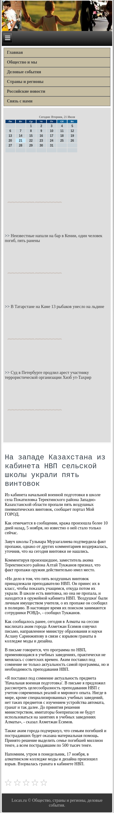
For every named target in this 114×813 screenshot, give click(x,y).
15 (31, 135)
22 (31, 140)
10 (51, 131)
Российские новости (26, 91)
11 (62, 131)
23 (41, 140)
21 (20, 140)
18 (62, 135)
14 (20, 135)
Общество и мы (22, 62)
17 (51, 135)
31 (51, 145)
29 (31, 145)
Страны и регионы (25, 81)
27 (10, 145)
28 (20, 145)
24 (51, 140)
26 (72, 140)
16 (41, 135)
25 (62, 140)
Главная (15, 52)
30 (41, 145)
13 (10, 135)
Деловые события (24, 72)
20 (10, 140)
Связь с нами (20, 101)
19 (72, 135)
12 (72, 131)
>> (8, 236)
